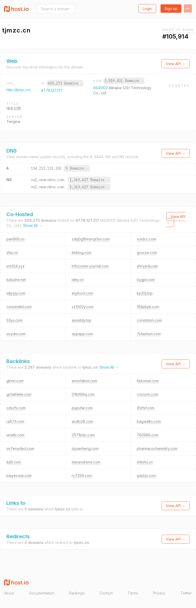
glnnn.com (14, 381)
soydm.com (16, 334)
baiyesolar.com (19, 475)
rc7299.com (82, 475)
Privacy (159, 593)
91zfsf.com (145, 408)
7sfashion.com (149, 334)
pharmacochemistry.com (157, 448)
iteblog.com (81, 252)
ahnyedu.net (147, 266)
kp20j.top (145, 293)
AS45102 (101, 88)
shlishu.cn (145, 462)
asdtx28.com (82, 421)
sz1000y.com (82, 307)
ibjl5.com (13, 462)
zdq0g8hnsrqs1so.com (91, 239)
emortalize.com (84, 381)
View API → (175, 64)
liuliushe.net (16, 279)
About (9, 593)
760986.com (147, 435)
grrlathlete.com (18, 394)
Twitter (186, 593)
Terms (133, 593)
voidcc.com (146, 239)
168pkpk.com (148, 307)
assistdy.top (81, 320)
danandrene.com (86, 462)
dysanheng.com (85, 448)
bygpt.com (146, 279)
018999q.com (83, 394)
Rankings (76, 593)
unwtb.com (15, 435)
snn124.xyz (15, 266)
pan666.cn (15, 239)
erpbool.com (82, 293)
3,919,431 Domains (123, 80)
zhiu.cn (12, 252)
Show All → (32, 225)
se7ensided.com (20, 448)
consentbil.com (19, 307)
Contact (106, 593)
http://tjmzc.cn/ (18, 90)
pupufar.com (82, 408)
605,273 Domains (65, 83)
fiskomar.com (148, 381)
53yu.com (14, 320)
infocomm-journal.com (90, 266)
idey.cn (78, 279)
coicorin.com (147, 394)
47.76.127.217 (51, 90)
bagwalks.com (149, 421)
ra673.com (15, 421)
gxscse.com (147, 252)
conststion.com (149, 320)
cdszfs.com (16, 408)
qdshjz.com (146, 475)
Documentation (41, 593)
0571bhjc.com (83, 435)
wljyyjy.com (15, 293)
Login (147, 8)
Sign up (171, 8)
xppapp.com (82, 334)
